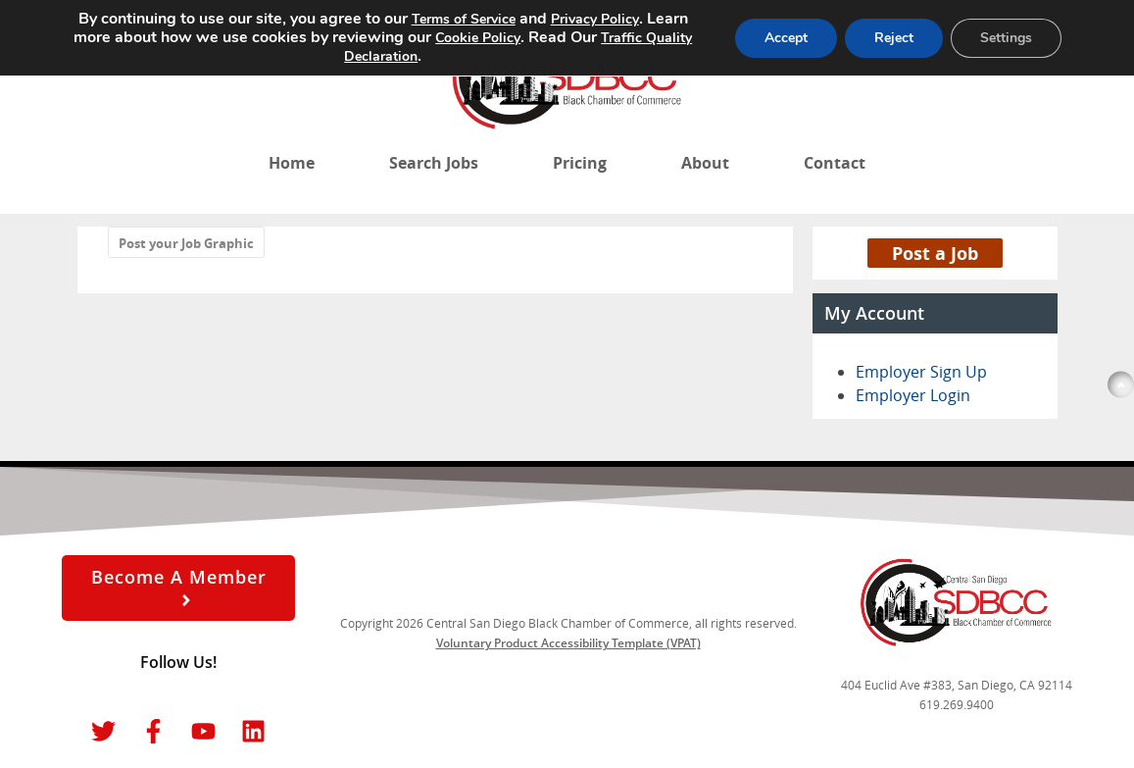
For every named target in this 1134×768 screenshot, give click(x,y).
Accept (786, 37)
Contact (834, 163)
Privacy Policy (595, 19)
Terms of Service (464, 19)
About (705, 163)
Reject (893, 37)
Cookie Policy (477, 37)
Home (292, 163)
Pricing (580, 163)
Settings (1006, 37)
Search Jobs (433, 163)
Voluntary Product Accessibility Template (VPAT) (568, 643)
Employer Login (913, 395)
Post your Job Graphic (186, 243)
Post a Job (935, 253)
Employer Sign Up (921, 372)
